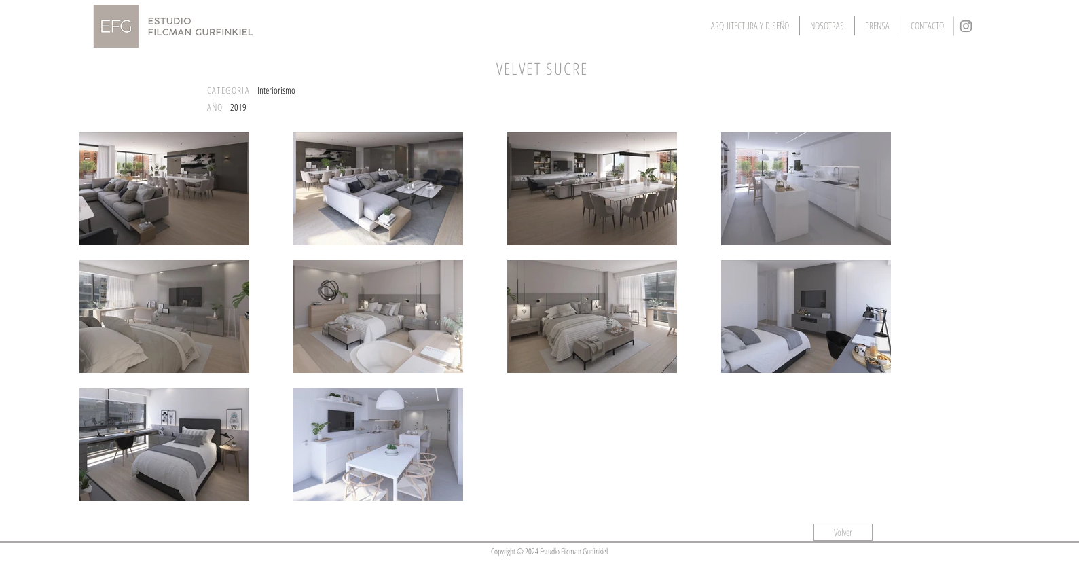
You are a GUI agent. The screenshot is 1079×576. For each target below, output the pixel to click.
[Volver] (843, 532)
